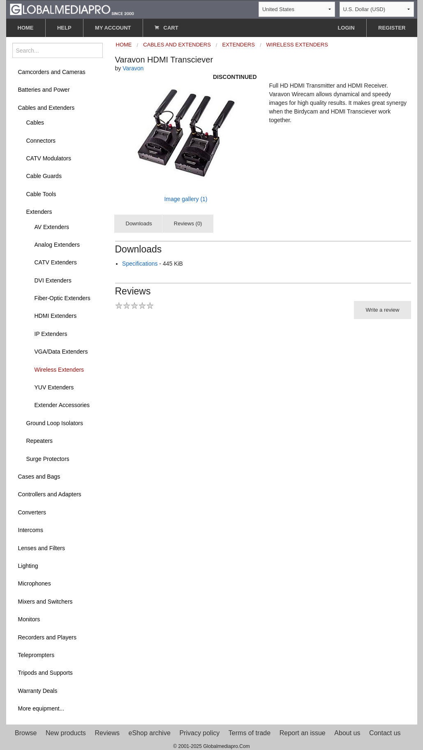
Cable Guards (44, 176)
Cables (35, 122)
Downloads (139, 223)
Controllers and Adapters (49, 494)
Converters (32, 512)
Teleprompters (36, 655)
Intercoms (30, 530)
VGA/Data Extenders (61, 351)
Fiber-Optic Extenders (62, 298)
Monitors (29, 619)
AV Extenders (52, 227)
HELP (64, 28)
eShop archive (150, 732)
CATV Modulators (48, 158)
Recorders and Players (47, 637)
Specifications (139, 263)
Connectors (41, 140)
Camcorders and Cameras (52, 72)
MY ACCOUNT (113, 28)
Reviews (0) (188, 223)
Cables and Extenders (46, 107)
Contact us (384, 732)
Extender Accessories (62, 405)
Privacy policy (199, 732)
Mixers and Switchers (45, 601)
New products (66, 732)
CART (166, 28)
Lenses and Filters (41, 548)
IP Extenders (51, 334)
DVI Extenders (53, 280)
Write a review (382, 310)
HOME (26, 28)
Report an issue (303, 732)
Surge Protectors (47, 459)
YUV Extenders (54, 387)
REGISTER (391, 28)
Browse (26, 732)
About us (347, 732)
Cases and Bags (39, 476)
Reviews (107, 732)
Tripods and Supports (45, 672)
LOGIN (345, 28)
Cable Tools (41, 194)
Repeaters (39, 441)
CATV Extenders (56, 262)
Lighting (28, 565)
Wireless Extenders (59, 369)
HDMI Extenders (56, 315)
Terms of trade (249, 732)
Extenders (39, 211)
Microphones (34, 583)
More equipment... (41, 708)
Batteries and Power (44, 89)
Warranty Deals (38, 691)
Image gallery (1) (185, 199)
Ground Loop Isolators (54, 423)
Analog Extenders (57, 244)
